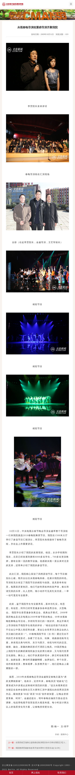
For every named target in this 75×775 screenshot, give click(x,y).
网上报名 (35, 773)
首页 (11, 773)
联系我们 (62, 773)
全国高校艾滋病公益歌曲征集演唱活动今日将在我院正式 (39, 742)
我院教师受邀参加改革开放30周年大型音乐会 (34, 748)
